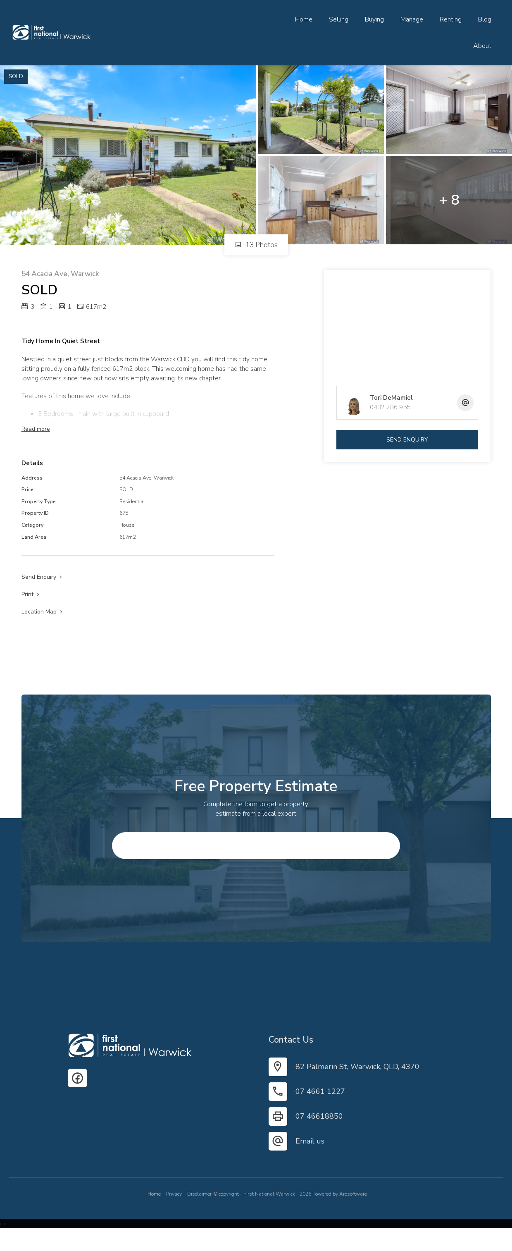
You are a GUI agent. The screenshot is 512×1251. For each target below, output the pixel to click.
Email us (309, 1158)
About (482, 45)
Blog (484, 19)
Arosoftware (353, 1210)
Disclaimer (199, 1210)
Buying (374, 19)
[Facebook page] (77, 1094)
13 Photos (256, 244)
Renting (451, 19)
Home (303, 19)
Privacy (174, 1210)
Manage (411, 19)
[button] (31, 606)
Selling (338, 19)
